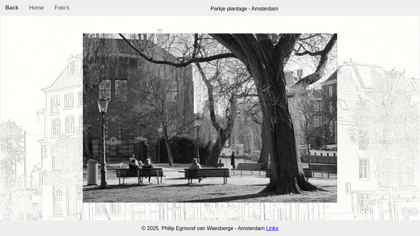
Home (36, 8)
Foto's (62, 8)
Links (272, 228)
